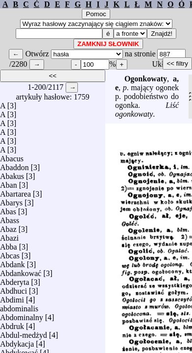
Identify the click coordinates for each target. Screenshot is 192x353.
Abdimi (12, 297)
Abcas (10, 253)
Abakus (12, 174)
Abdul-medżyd (23, 332)
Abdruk (12, 324)
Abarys (11, 200)
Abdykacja (17, 341)
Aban (8, 182)
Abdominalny (21, 315)
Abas (8, 209)
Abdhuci (13, 288)
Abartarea (15, 191)
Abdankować (20, 271)
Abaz (8, 227)
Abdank (12, 262)
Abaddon (14, 165)
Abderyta (14, 280)
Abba (8, 244)
